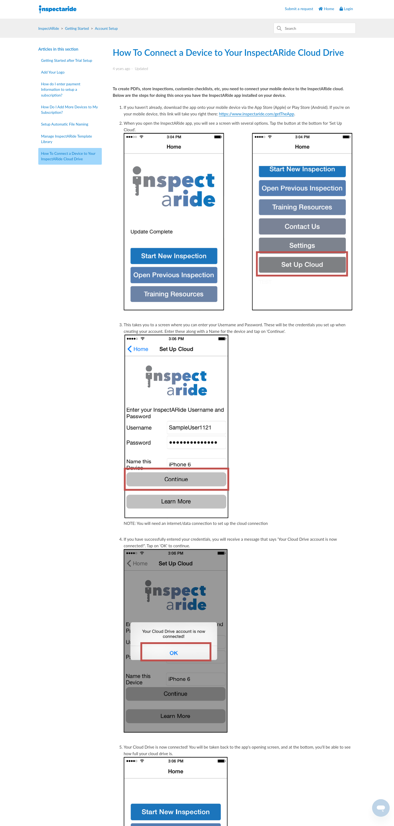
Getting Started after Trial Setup (66, 60)
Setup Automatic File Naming (64, 124)
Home (326, 8)
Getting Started (77, 28)
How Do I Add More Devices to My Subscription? (69, 110)
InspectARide (48, 28)
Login (346, 8)
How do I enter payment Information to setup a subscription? (60, 89)
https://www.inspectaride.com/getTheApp (256, 113)
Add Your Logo (53, 72)
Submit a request (299, 8)
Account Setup (106, 28)
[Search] (315, 28)
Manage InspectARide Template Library (66, 139)
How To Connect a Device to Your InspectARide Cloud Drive (68, 156)
